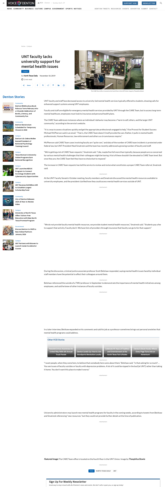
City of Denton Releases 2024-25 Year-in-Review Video (24, 201)
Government (19, 226)
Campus (29, 46)
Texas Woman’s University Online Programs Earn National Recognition (25, 157)
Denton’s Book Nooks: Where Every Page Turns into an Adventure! (145, 315)
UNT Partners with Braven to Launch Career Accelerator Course (26, 246)
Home (23, 46)
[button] (161, 3)
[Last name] (103, 454)
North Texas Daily (31, 76)
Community (19, 103)
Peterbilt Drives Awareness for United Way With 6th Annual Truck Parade (61, 315)
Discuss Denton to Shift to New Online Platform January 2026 (25, 231)
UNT (114, 434)
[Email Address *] (138, 454)
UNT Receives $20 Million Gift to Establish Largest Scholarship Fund (26, 187)
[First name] (67, 454)
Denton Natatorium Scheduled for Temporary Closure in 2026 (25, 127)
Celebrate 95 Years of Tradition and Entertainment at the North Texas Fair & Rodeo (117, 315)
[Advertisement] (82, 27)
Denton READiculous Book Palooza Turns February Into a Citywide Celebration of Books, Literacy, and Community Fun (26, 111)
